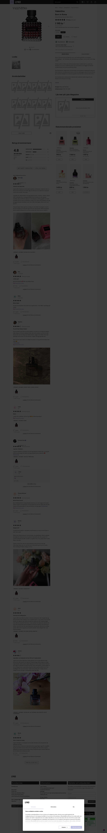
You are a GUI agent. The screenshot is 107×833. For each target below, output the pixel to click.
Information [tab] (53, 807)
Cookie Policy (74, 822)
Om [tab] (73, 807)
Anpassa (64, 827)
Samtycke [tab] (33, 807)
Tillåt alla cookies (76, 827)
